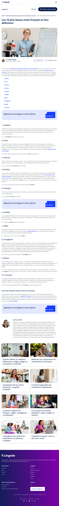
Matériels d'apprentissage (48, 9)
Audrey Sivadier (12, 59)
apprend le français (26, 296)
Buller (6, 98)
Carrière (3, 472)
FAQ (31, 484)
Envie (5, 81)
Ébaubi (6, 104)
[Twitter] (27, 501)
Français (32, 474)
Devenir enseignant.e (37, 489)
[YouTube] (29, 501)
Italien (31, 478)
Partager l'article (50, 60)
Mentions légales (23, 498)
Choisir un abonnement (50, 115)
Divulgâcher (7, 101)
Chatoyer (6, 91)
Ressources (4, 486)
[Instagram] (35, 501)
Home (3, 15)
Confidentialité (31, 498)
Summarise (38, 60)
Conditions (37, 498)
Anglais (32, 468)
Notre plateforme (6, 484)
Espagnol (32, 476)
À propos (4, 468)
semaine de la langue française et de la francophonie (25, 68)
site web (46, 337)
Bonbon (6, 88)
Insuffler (6, 94)
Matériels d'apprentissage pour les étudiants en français (21, 15)
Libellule (6, 78)
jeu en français (13, 301)
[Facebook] (32, 501)
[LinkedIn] (24, 501)
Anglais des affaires (34, 470)
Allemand (32, 472)
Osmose (6, 85)
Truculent (6, 107)
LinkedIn (52, 337)
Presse (3, 474)
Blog (33, 9)
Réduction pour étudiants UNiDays (10, 488)
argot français (32, 231)
